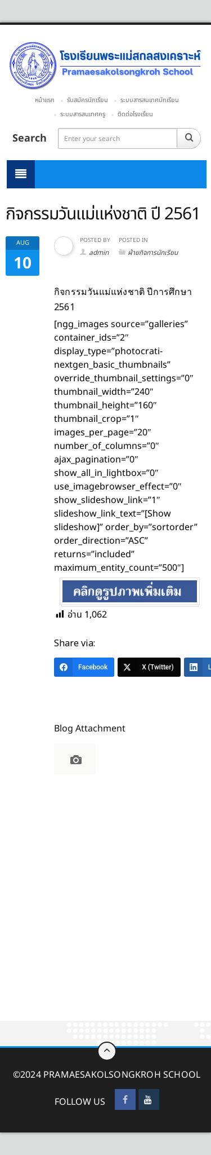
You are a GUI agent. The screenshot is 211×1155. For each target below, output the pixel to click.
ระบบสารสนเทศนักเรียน (149, 100)
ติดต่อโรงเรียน (135, 114)
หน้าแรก (45, 100)
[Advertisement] (105, 910)
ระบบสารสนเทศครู (82, 114)
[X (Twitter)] (149, 667)
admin (99, 253)
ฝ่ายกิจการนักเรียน (153, 253)
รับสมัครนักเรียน (87, 100)
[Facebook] (84, 667)
